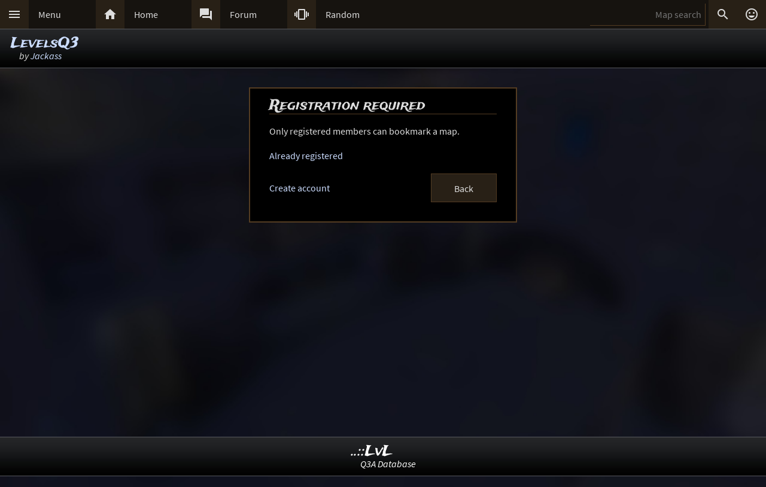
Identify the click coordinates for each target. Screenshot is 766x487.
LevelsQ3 (44, 43)
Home (146, 14)
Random (343, 14)
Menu (49, 14)
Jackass (46, 56)
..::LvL (372, 451)
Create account (299, 188)
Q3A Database (388, 464)
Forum (243, 14)
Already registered (306, 156)
